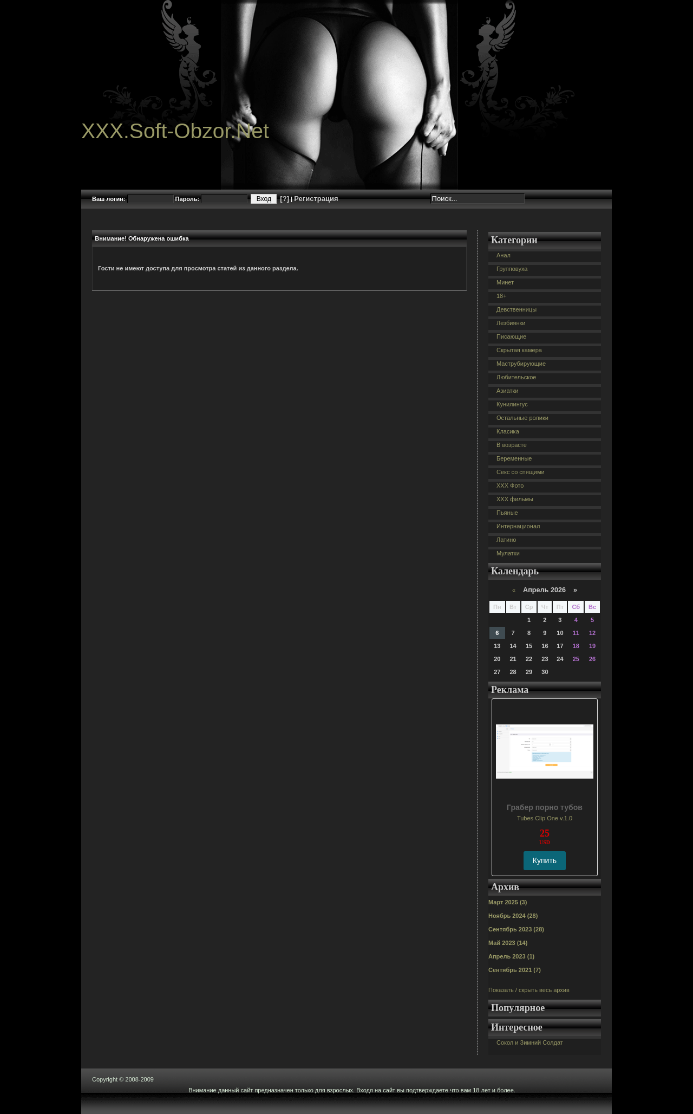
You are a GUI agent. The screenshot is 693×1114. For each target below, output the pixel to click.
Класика (507, 431)
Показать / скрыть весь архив (529, 990)
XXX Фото (510, 485)
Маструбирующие (521, 363)
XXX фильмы (514, 499)
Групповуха (511, 268)
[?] (284, 199)
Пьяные (507, 512)
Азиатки (507, 390)
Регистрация (316, 199)
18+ (501, 296)
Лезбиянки (510, 323)
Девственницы (516, 309)
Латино (506, 539)
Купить (545, 860)
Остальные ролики (522, 417)
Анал (503, 255)
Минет (505, 282)
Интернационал (518, 526)
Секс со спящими (520, 472)
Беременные (514, 458)
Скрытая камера (519, 350)
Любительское (516, 377)
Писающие (511, 336)
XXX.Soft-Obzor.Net (175, 131)
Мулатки (508, 553)
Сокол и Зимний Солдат (529, 1042)
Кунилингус (512, 404)
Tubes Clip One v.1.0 (544, 818)
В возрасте (511, 445)
